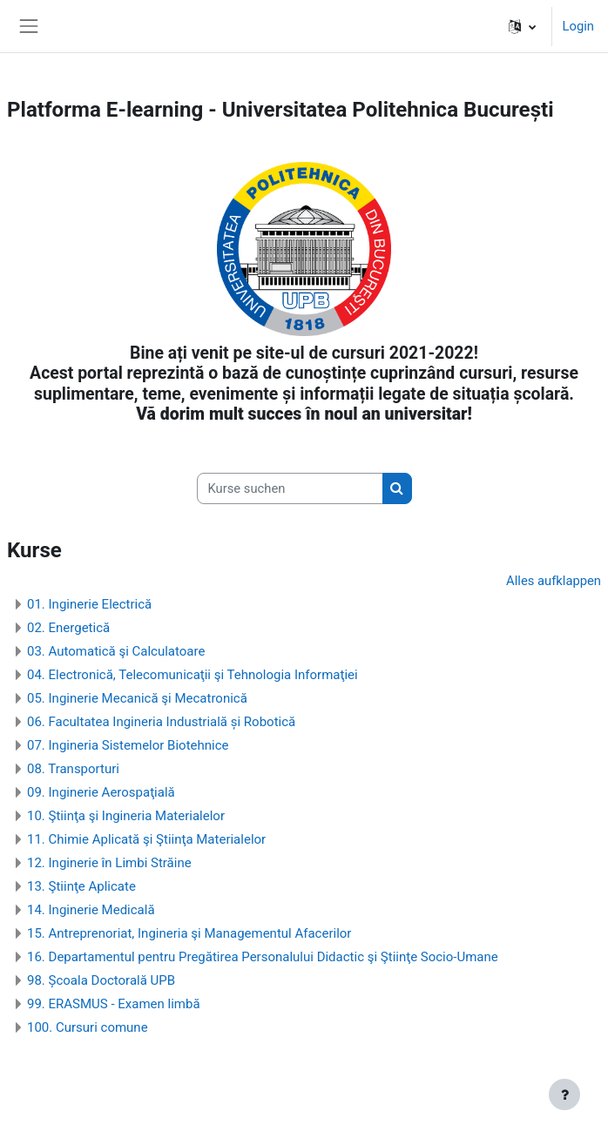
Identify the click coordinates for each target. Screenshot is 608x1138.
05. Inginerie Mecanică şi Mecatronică (137, 698)
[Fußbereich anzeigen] (564, 1094)
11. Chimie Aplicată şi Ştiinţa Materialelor (146, 839)
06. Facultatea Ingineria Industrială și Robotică (161, 722)
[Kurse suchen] (290, 488)
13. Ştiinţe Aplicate (81, 886)
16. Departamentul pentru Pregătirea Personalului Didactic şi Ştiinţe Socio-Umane (262, 957)
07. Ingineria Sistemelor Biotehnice (128, 745)
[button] (522, 26)
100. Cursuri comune (87, 1027)
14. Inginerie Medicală (91, 910)
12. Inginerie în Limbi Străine (109, 863)
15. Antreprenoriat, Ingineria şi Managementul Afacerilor (189, 933)
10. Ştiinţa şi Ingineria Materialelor (126, 816)
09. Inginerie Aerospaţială (101, 792)
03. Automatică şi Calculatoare (116, 651)
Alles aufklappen (553, 581)
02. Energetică (68, 628)
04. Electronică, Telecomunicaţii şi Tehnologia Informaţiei (192, 675)
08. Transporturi (73, 769)
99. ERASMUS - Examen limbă (113, 1004)
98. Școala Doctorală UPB (101, 980)
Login (578, 26)
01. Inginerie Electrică (89, 604)
